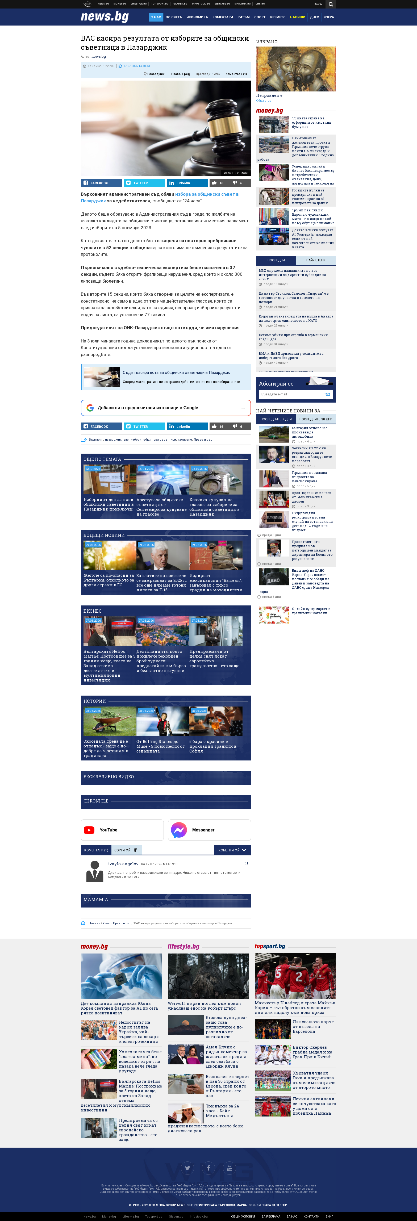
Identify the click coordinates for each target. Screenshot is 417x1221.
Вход (318, 3)
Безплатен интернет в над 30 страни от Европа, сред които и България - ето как (227, 1086)
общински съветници (159, 439)
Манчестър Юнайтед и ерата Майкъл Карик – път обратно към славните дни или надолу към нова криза (295, 1007)
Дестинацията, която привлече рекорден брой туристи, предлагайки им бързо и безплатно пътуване (161, 661)
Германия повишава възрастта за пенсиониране (309, 476)
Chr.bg (260, 4)
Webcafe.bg (222, 4)
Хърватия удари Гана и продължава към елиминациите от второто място (314, 1080)
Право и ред (180, 74)
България (96, 439)
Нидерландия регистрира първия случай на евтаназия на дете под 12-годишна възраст (312, 521)
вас (126, 439)
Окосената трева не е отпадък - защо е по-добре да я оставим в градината (106, 748)
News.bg (90, 1216)
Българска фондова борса (201, 4)
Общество (264, 100)
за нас (292, 1216)
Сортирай (125, 850)
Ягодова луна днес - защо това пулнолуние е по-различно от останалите (227, 1027)
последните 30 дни (315, 419)
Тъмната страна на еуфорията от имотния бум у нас (311, 122)
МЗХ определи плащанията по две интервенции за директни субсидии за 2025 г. (292, 274)
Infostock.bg (199, 1216)
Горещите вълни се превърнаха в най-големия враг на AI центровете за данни (310, 196)
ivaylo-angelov (123, 863)
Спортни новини (160, 4)
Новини (103, 4)
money (273, 111)
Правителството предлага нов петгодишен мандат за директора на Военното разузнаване (312, 550)
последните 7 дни (276, 419)
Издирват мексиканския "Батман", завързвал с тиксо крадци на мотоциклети (215, 582)
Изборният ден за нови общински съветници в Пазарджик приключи (109, 504)
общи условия (243, 1216)
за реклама (271, 1216)
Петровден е (269, 95)
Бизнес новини (120, 4)
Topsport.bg (153, 1216)
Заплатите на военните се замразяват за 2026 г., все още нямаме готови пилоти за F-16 (161, 582)
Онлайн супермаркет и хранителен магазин (311, 611)
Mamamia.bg (243, 4)
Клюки (139, 4)
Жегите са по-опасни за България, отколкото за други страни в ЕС (109, 580)
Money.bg (109, 1216)
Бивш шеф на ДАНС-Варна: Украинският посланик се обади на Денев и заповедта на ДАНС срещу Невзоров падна (293, 581)
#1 (246, 863)
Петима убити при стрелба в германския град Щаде (293, 337)
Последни (276, 260)
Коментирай (229, 850)
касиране (185, 439)
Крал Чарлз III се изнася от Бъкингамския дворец (311, 497)
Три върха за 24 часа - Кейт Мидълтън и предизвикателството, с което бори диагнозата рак (205, 1118)
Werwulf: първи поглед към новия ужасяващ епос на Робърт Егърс (204, 1006)
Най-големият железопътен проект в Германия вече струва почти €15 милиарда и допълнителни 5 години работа (296, 148)
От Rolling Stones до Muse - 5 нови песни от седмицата (160, 746)
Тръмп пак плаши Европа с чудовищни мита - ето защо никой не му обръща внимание (313, 216)
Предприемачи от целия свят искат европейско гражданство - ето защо (214, 658)
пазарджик (113, 439)
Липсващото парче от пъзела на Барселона (313, 1026)
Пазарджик (155, 74)
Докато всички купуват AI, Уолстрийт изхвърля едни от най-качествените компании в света (313, 238)
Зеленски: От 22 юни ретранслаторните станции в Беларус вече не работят (312, 454)
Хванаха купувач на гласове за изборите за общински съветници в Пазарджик (214, 506)
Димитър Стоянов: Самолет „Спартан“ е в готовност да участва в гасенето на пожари (294, 297)
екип (329, 1216)
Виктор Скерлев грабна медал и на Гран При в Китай (312, 1052)
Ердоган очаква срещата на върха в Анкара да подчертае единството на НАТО (296, 318)
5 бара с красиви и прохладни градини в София (212, 746)
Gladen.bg (176, 1216)
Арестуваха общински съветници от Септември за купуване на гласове (161, 506)
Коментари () (236, 74)
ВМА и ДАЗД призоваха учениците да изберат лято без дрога (291, 355)
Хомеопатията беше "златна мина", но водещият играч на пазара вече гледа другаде (140, 1061)
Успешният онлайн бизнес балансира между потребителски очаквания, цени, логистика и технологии (313, 174)
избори (136, 439)
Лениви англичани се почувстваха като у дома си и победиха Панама (314, 1105)
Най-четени (316, 260)
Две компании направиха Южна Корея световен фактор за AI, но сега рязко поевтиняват (119, 1008)
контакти (311, 1216)
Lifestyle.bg (131, 1216)
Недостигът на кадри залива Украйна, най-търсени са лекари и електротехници (139, 1032)
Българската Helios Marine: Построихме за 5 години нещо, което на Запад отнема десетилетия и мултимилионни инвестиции (109, 665)
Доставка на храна (180, 4)
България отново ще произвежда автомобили (309, 432)
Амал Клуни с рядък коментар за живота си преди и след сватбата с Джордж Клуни (226, 1056)
